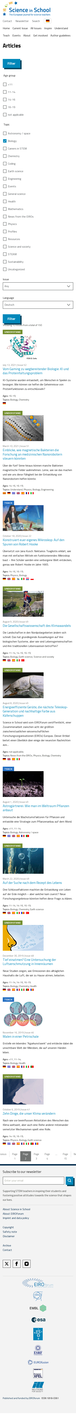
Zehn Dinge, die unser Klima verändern (29, 1113)
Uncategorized (16, 269)
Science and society (19, 247)
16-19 (11, 107)
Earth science (15, 171)
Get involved (40, 35)
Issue (6, 279)
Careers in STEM (17, 148)
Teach (6, 35)
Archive (7, 1245)
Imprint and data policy (16, 1218)
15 (65, 1156)
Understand (61, 28)
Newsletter (22, 21)
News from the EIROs (21, 216)
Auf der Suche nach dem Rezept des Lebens (32, 882)
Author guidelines (60, 35)
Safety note (10, 1232)
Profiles (12, 231)
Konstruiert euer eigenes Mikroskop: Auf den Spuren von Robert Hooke (33, 542)
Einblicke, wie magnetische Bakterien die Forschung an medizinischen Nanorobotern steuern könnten (32, 454)
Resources (14, 239)
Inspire (48, 28)
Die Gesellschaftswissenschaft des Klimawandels (37, 625)
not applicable (16, 115)
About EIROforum (13, 1214)
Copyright (8, 1227)
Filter (11, 63)
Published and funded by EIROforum (21, 1398)
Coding (12, 164)
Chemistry (14, 156)
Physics (12, 224)
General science (17, 194)
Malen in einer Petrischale (21, 1036)
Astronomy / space (19, 133)
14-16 (11, 99)
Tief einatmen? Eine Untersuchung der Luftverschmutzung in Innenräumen (29, 961)
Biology (12, 141)
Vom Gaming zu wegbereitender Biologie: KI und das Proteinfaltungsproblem (36, 371)
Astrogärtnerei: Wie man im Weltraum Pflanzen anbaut (36, 808)
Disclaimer (9, 1236)
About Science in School (16, 1209)
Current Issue (20, 28)
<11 (10, 84)
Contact (7, 21)
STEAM (12, 254)
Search (36, 21)
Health (12, 201)
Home (6, 28)
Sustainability (16, 262)
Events (16, 35)
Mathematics (15, 209)
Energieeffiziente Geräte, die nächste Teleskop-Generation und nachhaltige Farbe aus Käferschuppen (35, 711)
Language (8, 298)
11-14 (11, 92)
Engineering (14, 179)
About (27, 35)
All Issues (36, 28)
